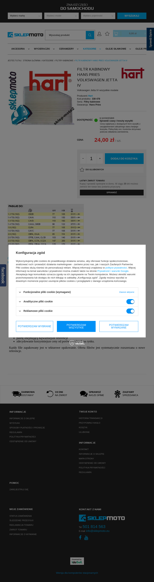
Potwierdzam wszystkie (118, 326)
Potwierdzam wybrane (34, 326)
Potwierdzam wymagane (76, 326)
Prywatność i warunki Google (113, 271)
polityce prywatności (116, 267)
